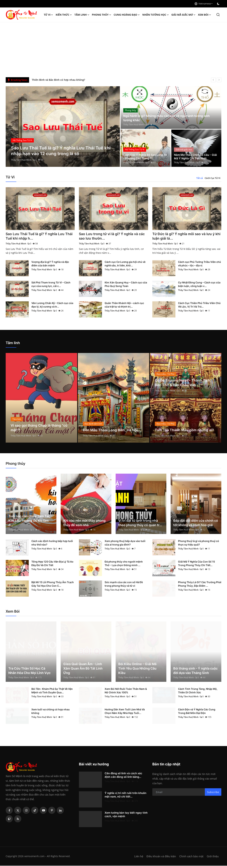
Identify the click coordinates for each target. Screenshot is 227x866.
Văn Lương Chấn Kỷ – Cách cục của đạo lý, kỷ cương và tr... (52, 305)
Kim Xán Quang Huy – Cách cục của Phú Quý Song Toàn (126, 284)
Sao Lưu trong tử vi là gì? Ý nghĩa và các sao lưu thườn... (113, 236)
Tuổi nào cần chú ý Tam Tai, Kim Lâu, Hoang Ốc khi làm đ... (29, 521)
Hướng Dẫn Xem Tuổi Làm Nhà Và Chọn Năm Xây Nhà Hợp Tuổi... (125, 711)
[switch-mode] (218, 3)
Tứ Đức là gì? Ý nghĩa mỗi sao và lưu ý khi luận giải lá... (184, 236)
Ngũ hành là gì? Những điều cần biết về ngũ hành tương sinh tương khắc (169, 118)
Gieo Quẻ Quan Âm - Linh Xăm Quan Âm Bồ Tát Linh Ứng (83, 668)
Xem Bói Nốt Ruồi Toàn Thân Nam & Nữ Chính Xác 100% (126, 691)
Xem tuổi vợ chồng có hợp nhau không (50, 711)
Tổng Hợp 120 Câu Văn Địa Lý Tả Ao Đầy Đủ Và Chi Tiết (52, 563)
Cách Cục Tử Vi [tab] (212, 178)
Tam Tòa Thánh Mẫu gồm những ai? (185, 430)
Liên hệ (138, 856)
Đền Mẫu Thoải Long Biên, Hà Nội (111, 430)
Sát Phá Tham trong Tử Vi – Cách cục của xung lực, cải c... (50, 284)
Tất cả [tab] (199, 178)
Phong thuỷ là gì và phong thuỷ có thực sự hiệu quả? (198, 543)
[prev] (213, 80)
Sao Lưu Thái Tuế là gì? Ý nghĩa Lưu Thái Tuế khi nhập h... (40, 236)
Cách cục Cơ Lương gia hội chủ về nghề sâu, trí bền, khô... (125, 264)
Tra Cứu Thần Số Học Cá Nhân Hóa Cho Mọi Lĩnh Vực (29, 671)
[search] (218, 14)
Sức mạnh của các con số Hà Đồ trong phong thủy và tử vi (124, 584)
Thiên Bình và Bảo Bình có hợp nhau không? (58, 79)
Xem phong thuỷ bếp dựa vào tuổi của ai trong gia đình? (125, 543)
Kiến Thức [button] (64, 14)
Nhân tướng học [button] (155, 14)
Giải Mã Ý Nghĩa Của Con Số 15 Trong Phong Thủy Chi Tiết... (196, 563)
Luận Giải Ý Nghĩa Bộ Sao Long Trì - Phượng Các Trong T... (144, 156)
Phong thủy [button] (101, 14)
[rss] (17, 819)
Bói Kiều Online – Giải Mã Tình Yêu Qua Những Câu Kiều (137, 668)
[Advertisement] (113, 49)
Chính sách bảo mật (191, 856)
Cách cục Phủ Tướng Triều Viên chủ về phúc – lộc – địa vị (199, 264)
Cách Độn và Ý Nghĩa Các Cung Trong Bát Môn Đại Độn (196, 711)
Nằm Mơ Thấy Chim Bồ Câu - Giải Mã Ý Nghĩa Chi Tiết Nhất (194, 156)
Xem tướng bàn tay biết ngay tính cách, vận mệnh (126, 814)
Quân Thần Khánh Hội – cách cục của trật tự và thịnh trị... (124, 305)
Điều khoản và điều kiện (161, 856)
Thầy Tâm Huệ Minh (21, 159)
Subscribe (213, 792)
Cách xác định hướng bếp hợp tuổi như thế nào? (52, 543)
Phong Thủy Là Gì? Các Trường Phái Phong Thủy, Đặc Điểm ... (199, 584)
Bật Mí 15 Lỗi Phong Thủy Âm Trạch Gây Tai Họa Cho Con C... (52, 584)
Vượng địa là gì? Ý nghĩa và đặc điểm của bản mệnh (50, 264)
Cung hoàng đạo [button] (127, 14)
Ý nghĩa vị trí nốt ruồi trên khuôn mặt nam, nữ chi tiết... (125, 795)
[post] (63, 126)
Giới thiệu (213, 856)
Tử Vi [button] (48, 14)
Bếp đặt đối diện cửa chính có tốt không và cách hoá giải (195, 523)
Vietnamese (203, 3)
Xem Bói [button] (204, 14)
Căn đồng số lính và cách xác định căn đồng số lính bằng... (123, 775)
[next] (219, 80)
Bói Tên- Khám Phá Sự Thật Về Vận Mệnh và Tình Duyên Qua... (52, 691)
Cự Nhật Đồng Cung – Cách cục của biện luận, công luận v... (199, 284)
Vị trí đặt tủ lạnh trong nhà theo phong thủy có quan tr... (140, 523)
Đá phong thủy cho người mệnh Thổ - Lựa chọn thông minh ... (124, 563)
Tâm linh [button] (81, 14)
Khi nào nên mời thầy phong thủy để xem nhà (84, 523)
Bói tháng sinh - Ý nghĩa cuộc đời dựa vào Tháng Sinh (195, 671)
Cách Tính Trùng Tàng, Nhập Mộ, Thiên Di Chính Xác (197, 691)
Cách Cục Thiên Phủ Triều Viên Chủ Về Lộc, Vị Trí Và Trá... (199, 305)
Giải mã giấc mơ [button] (183, 14)
